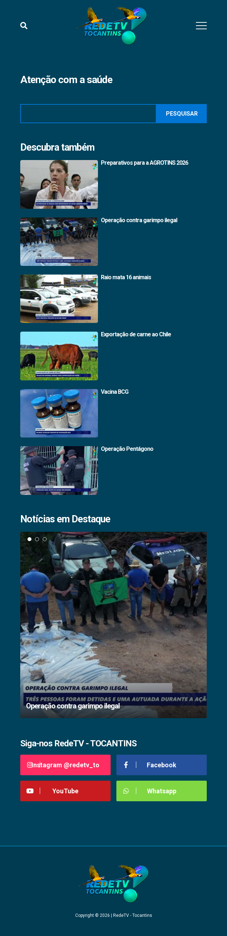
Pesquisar (182, 113)
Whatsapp (149, 791)
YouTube (52, 791)
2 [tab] (37, 539)
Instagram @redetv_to (62, 765)
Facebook (149, 765)
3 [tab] (45, 539)
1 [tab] (29, 539)
